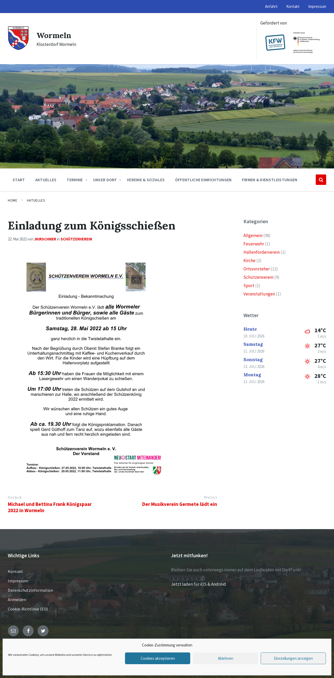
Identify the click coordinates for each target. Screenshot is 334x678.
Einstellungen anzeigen (293, 658)
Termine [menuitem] (75, 179)
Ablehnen (225, 658)
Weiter (210, 497)
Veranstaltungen (259, 294)
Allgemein (253, 235)
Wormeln (54, 35)
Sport (248, 285)
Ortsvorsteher (256, 269)
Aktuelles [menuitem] (46, 179)
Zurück (15, 497)
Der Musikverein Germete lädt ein (179, 504)
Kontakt (15, 571)
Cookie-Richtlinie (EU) (28, 609)
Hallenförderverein (261, 252)
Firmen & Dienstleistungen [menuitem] (269, 179)
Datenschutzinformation (30, 590)
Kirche (249, 260)
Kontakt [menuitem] (293, 6)
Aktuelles (36, 200)
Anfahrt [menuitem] (271, 6)
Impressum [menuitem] (317, 6)
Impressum (18, 580)
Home (12, 200)
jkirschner (45, 239)
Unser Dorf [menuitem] (105, 179)
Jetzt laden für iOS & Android (198, 584)
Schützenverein (76, 239)
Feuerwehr (253, 244)
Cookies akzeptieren (157, 658)
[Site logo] (18, 48)
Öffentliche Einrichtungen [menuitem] (203, 179)
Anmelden (17, 599)
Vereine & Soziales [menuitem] (146, 179)
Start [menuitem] (19, 179)
